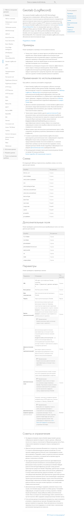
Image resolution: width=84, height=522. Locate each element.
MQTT (7, 107)
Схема (69, 20)
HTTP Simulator (9, 93)
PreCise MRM (8, 110)
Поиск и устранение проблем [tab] (10, 157)
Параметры (70, 27)
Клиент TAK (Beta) (10, 127)
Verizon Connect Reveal (9, 138)
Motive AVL (8, 103)
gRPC (6, 65)
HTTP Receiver (9, 90)
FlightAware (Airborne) (11, 80)
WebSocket (8, 146)
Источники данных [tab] (10, 149)
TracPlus (7, 130)
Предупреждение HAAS (10, 72)
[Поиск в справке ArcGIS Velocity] (40, 2)
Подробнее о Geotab (29, 40)
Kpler (6, 100)
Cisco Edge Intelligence (8, 48)
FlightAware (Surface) (10, 83)
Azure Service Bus (10, 40)
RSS (6, 117)
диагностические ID (52, 113)
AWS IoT (7, 34)
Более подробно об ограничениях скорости (38, 154)
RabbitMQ (8, 114)
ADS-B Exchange (9, 30)
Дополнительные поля (37, 147)
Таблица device (36, 92)
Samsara (7, 120)
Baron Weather (9, 44)
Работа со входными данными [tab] (10, 10)
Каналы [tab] (7, 15)
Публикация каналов (10, 27)
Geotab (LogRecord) (10, 61)
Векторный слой (9, 77)
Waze (6, 142)
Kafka (6, 97)
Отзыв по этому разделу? (57, 519)
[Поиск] (55, 2)
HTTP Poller (8, 87)
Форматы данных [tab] (10, 152)
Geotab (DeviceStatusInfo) (10, 57)
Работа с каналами (10, 18)
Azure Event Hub (9, 37)
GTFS (6, 68)
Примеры (70, 13)
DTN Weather (8, 52)
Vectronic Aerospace (10, 134)
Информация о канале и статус (11, 23)
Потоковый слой (9, 124)
